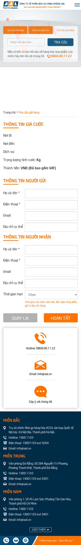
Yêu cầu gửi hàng (29, 112)
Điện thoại (11, 203)
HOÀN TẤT (61, 318)
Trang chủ (9, 112)
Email (7, 215)
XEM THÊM (39, 529)
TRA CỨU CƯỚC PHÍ (40, 39)
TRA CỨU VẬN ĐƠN (15, 39)
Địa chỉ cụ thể (13, 226)
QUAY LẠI (20, 318)
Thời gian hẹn (13, 293)
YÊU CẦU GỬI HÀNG (65, 39)
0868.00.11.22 (59, 65)
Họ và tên (11, 192)
